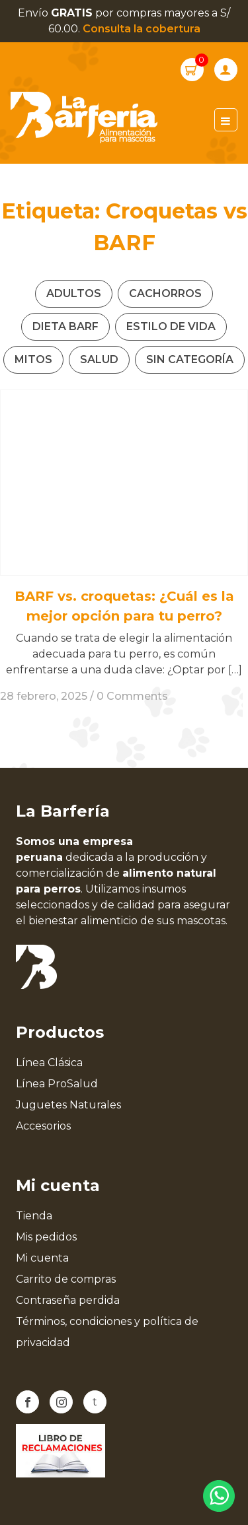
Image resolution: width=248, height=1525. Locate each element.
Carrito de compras (66, 1279)
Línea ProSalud (57, 1083)
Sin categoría (189, 359)
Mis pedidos (46, 1237)
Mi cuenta (42, 1258)
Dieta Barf (65, 326)
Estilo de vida (171, 326)
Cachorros (165, 293)
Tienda (34, 1215)
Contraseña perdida (68, 1300)
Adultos (73, 293)
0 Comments (132, 696)
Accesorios (43, 1126)
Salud (99, 359)
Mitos (33, 359)
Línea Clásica (49, 1062)
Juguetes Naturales (68, 1105)
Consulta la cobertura (141, 28)
